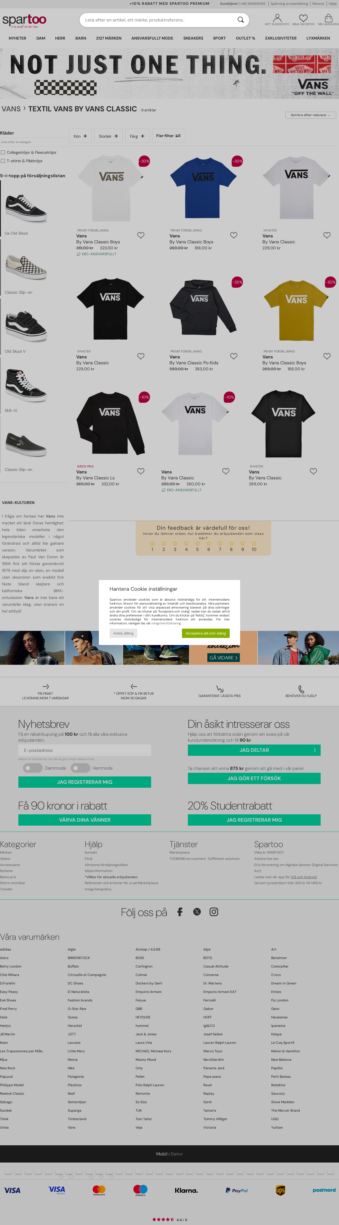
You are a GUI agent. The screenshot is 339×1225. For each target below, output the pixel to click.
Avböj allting (123, 633)
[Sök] (240, 20)
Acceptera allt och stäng (206, 633)
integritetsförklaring (166, 623)
